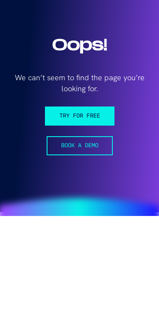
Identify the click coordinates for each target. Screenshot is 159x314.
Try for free (79, 116)
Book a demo (79, 146)
